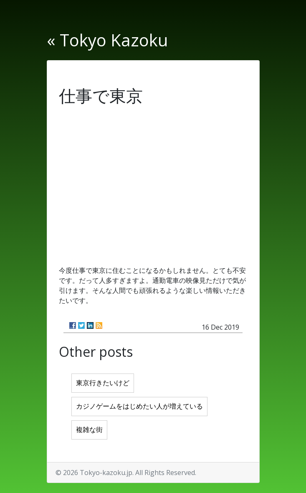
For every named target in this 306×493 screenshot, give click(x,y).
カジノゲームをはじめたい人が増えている (139, 406)
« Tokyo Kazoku (107, 39)
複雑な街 (89, 429)
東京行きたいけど (102, 382)
